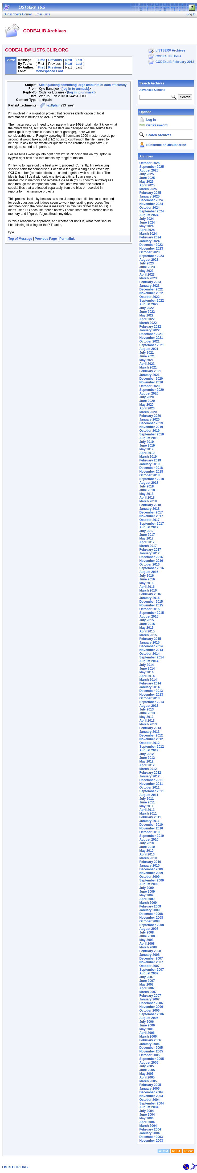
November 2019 (151, 427)
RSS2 (188, 1151)
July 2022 (146, 308)
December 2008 (151, 914)
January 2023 (149, 286)
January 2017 (149, 553)
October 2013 (149, 698)
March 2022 (148, 323)
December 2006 (151, 1003)
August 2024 (148, 215)
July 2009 (146, 888)
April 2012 (146, 765)
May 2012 (146, 761)
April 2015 (146, 631)
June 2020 (147, 401)
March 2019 (148, 457)
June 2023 (147, 267)
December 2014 (151, 646)
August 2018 (148, 483)
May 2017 (146, 538)
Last (79, 60)
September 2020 (151, 390)
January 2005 (149, 1088)
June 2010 (147, 847)
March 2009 (148, 903)
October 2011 (149, 787)
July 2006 (146, 1022)
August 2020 (148, 393)
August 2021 (148, 349)
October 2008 (149, 921)
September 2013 (151, 702)
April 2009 (146, 899)
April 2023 (146, 274)
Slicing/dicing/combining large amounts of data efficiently (82, 85)
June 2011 (147, 802)
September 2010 (151, 836)
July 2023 (146, 263)
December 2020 (151, 378)
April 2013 (146, 720)
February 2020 (150, 416)
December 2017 (151, 512)
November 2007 (151, 962)
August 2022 (148, 304)
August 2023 (148, 260)
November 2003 (151, 1140)
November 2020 (151, 382)
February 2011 (150, 817)
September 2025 (151, 167)
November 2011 (151, 784)
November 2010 (151, 828)
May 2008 (146, 940)
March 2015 (148, 635)
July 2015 (146, 620)
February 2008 (150, 951)
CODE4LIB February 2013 (174, 62)
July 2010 (146, 843)
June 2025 (147, 178)
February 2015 (150, 639)
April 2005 (146, 1077)
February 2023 (150, 282)
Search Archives (151, 83)
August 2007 (148, 973)
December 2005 (151, 1048)
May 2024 (146, 226)
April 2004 (146, 1122)
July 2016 (146, 575)
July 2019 (146, 442)
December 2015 (151, 601)
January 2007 (149, 999)
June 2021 (147, 356)
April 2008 (146, 943)
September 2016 (151, 568)
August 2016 (148, 572)
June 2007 (147, 981)
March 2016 (148, 590)
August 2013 (148, 706)
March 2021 (148, 367)
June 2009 (147, 891)
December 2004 (151, 1092)
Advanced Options (152, 89)
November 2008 (151, 917)
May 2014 (146, 672)
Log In (151, 120)
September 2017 (151, 523)
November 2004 (151, 1096)
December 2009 (151, 869)
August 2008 (148, 929)
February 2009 (150, 906)
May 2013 (146, 717)
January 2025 (149, 196)
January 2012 (149, 776)
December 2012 (151, 735)
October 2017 (149, 520)
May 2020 (146, 404)
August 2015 (148, 616)
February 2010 (150, 862)
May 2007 (146, 984)
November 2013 (151, 694)
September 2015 (151, 613)
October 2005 (149, 1055)
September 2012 (151, 746)
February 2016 (150, 594)
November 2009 (151, 873)
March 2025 (148, 189)
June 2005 (147, 1070)
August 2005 (148, 1062)
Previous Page (46, 239)
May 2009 (146, 895)
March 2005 (148, 1081)
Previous (55, 60)
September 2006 (151, 1014)
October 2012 (149, 743)
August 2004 (148, 1107)
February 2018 (150, 505)
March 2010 (148, 858)
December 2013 (151, 691)
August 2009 (148, 884)
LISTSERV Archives (170, 50)
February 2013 (150, 728)
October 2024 (149, 207)
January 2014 (149, 687)
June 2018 (147, 490)
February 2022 (150, 326)
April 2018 (146, 497)
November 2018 (151, 471)
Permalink (67, 239)
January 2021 (149, 375)
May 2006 (146, 1029)
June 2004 (147, 1114)
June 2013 (147, 713)
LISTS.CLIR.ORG (15, 1167)
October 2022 (149, 297)
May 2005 (146, 1074)
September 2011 (151, 791)
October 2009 (149, 877)
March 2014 (148, 680)
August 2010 (148, 839)
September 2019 (151, 434)
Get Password (156, 125)
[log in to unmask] (75, 89)
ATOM (163, 1151)
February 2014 (150, 683)
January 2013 (149, 732)
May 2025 (146, 181)
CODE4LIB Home (168, 56)
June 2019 (147, 445)
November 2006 (151, 1007)
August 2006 (148, 1018)
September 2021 (151, 345)
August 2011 (148, 795)
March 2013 (148, 724)
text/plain (53, 105)
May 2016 (146, 583)
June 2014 (147, 668)
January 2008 (149, 955)
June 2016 (147, 579)
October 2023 (149, 252)
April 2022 (146, 319)
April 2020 (146, 408)
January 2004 (149, 1133)
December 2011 (151, 780)
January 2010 (149, 865)
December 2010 (151, 825)
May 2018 (146, 494)
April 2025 (146, 185)
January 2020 (149, 419)
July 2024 (146, 219)
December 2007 (151, 958)
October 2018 (149, 475)
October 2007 (149, 966)
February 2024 (150, 237)
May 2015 (146, 628)
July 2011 (146, 798)
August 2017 (148, 527)
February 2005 (150, 1085)
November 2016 (151, 561)
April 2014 (146, 676)
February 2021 (150, 371)
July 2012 (146, 754)
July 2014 (146, 665)
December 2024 (151, 200)
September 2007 (151, 969)
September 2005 (151, 1059)
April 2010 (146, 854)
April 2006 (146, 1033)
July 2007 (146, 977)
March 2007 (148, 992)
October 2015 (149, 609)
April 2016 (146, 587)
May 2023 (146, 271)
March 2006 (148, 1036)
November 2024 (151, 204)
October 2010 (149, 832)
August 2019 (148, 438)
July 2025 (146, 174)
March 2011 (148, 813)
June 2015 (147, 624)
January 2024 (149, 241)
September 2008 (151, 925)
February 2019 (150, 460)
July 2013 (146, 709)
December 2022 (151, 289)
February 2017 (150, 549)
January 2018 (149, 509)
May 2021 (146, 360)
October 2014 (149, 654)
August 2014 (148, 661)
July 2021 (146, 352)
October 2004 (149, 1100)
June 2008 (147, 936)
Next (68, 60)
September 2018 (151, 479)
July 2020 (146, 397)
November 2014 (151, 650)
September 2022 (151, 300)
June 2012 (147, 758)
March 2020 (148, 412)
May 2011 (146, 806)
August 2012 (148, 750)
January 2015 (149, 642)
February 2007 (150, 996)
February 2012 (150, 772)
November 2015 (151, 605)
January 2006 (149, 1044)
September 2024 (151, 211)
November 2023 (151, 248)
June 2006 (147, 1025)
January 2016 (149, 598)
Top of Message (20, 239)
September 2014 (151, 657)
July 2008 (146, 932)
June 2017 (147, 535)
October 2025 (149, 163)
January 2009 (149, 910)
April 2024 (146, 230)
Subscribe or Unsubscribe (166, 145)
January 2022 (149, 330)
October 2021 (149, 341)
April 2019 (146, 453)
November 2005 (151, 1051)
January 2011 (149, 821)
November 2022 (151, 293)
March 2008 (148, 947)
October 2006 (149, 1010)
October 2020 (149, 386)
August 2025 (148, 170)
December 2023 (151, 245)
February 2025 (150, 193)
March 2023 (148, 278)
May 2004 (146, 1118)
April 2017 (146, 542)
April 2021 (146, 364)
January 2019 (149, 464)
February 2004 (150, 1129)
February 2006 (150, 1040)
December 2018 (151, 468)
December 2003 (151, 1137)
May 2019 (146, 449)
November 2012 (151, 739)
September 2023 (151, 256)
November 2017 (151, 516)
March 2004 (148, 1126)
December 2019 (151, 423)
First (41, 60)
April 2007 (146, 988)
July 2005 (146, 1066)
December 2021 (151, 334)
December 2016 (151, 557)
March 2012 (148, 769)
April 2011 (146, 810)
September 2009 (151, 880)
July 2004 (146, 1111)
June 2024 (147, 222)
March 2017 (148, 546)
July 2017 (146, 531)
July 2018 (146, 486)
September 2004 (151, 1103)
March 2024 (148, 234)
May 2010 (146, 851)
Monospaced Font (49, 71)
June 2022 (147, 312)
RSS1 (176, 1151)
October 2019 (149, 431)
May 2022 (146, 315)
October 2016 (149, 564)
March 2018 (148, 501)
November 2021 (151, 338)
